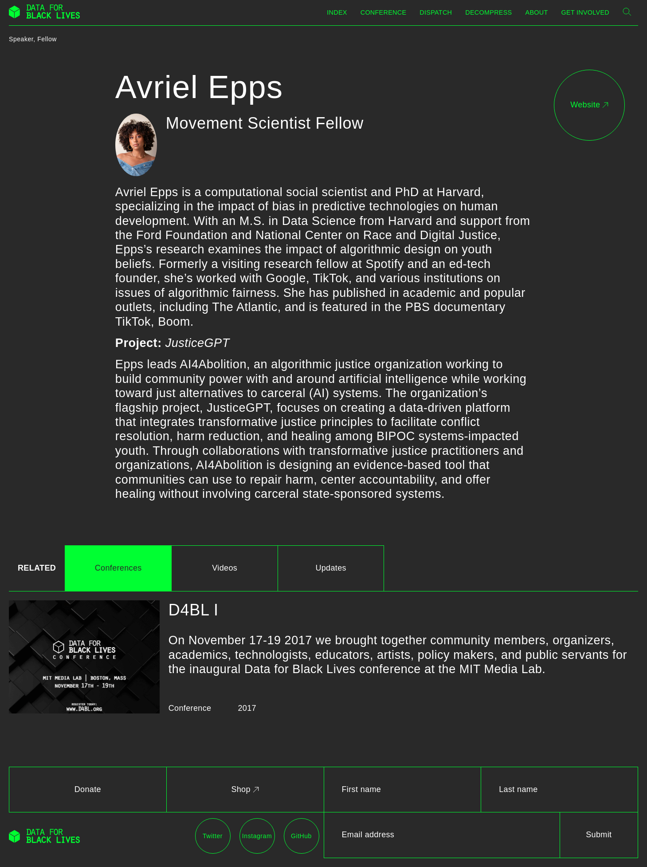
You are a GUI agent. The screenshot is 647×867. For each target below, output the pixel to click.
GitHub (301, 835)
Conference (384, 12)
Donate (88, 789)
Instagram (257, 835)
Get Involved (585, 12)
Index (337, 12)
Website (589, 104)
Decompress (488, 12)
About (536, 12)
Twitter (213, 835)
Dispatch (436, 12)
